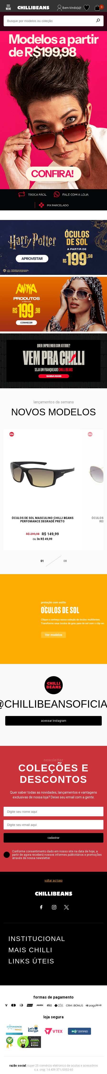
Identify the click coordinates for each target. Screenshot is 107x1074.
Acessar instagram (53, 714)
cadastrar (53, 831)
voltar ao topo (53, 873)
